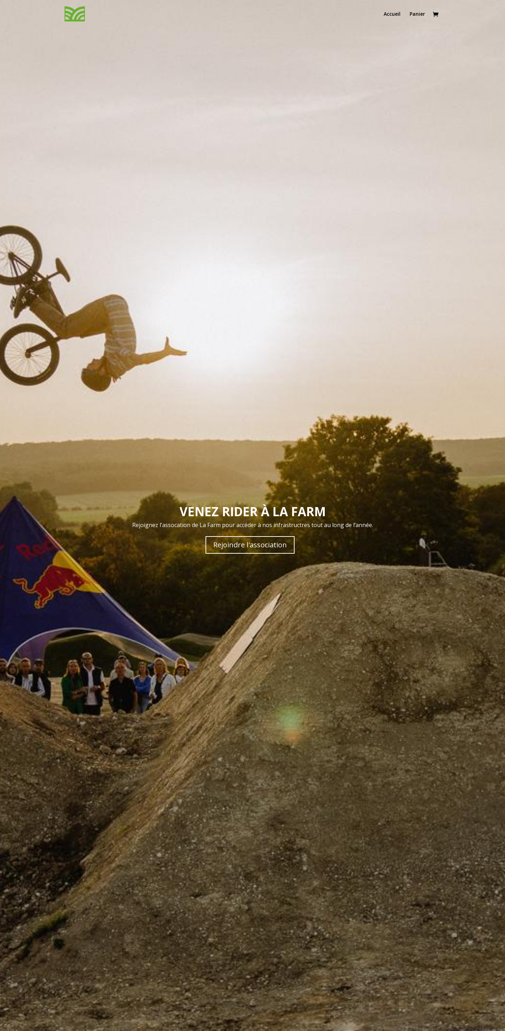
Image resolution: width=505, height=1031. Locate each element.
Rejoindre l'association (250, 544)
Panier (417, 14)
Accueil (392, 14)
